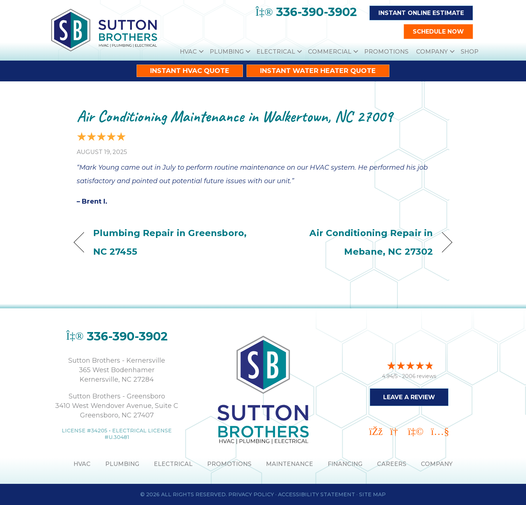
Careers (391, 463)
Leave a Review (409, 397)
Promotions (386, 51)
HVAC (188, 51)
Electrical (275, 51)
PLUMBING (122, 463)
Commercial (329, 51)
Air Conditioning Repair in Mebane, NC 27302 (353, 242)
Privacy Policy (251, 494)
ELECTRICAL (173, 463)
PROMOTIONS (229, 463)
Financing (345, 463)
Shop (470, 51)
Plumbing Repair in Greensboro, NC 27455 (170, 242)
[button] (201, 52)
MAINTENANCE (289, 463)
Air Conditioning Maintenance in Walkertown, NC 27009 (234, 116)
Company (432, 51)
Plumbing (227, 51)
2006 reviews (419, 376)
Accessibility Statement (316, 494)
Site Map (372, 494)
